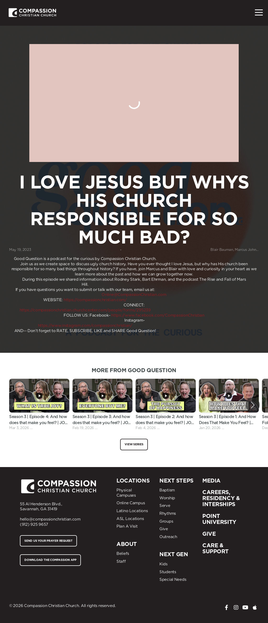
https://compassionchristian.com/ (95, 299)
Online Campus (130, 503)
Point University (219, 519)
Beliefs (122, 553)
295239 (143, 310)
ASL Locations (130, 518)
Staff (121, 561)
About (126, 544)
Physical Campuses (126, 493)
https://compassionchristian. (46, 310)
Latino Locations (132, 510)
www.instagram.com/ (71, 325)
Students (167, 572)
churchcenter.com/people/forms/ (104, 310)
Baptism (167, 490)
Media (211, 480)
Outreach (168, 536)
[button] (252, 405)
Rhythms (167, 513)
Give (163, 529)
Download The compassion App (50, 560)
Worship (167, 498)
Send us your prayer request (48, 541)
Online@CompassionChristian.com (134, 294)
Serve (164, 505)
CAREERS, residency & (221, 495)
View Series (134, 444)
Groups (166, 521)
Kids (163, 564)
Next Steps (176, 480)
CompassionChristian (184, 315)
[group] (39, 405)
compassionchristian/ (112, 325)
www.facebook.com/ (145, 315)
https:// (118, 315)
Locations (132, 480)
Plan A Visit (127, 526)
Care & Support (215, 548)
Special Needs (172, 579)
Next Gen (173, 554)
